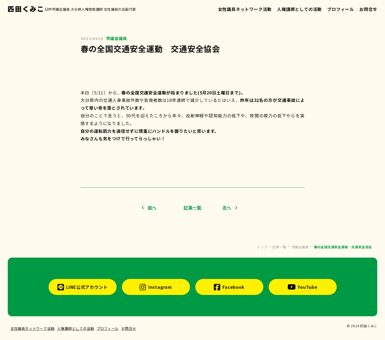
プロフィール (340, 9)
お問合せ (368, 9)
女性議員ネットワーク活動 (245, 9)
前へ (152, 207)
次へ (226, 207)
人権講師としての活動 (299, 9)
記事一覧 (192, 207)
